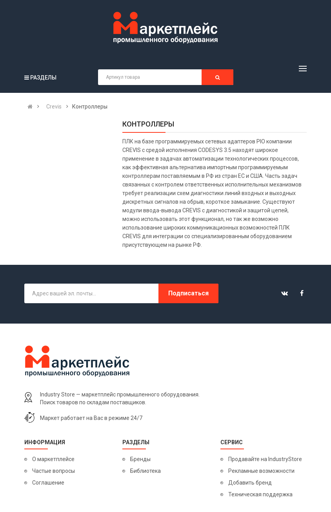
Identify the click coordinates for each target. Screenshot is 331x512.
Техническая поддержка (260, 494)
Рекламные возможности (261, 471)
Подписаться (188, 293)
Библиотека (145, 471)
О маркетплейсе (53, 459)
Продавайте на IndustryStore (265, 459)
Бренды (140, 459)
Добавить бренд (250, 482)
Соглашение (48, 482)
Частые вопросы (53, 471)
